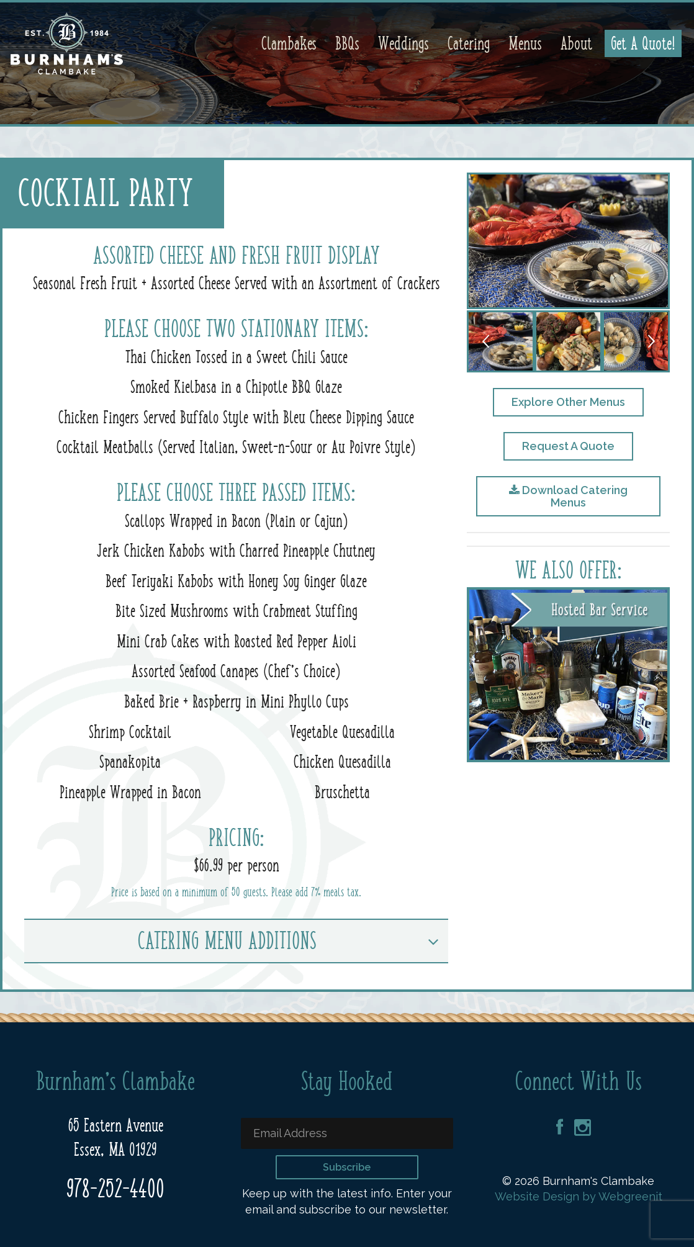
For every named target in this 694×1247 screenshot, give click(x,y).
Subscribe (347, 1167)
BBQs (347, 43)
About (576, 43)
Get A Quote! (643, 43)
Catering (469, 43)
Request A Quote (568, 445)
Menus (525, 43)
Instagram (582, 1128)
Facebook (559, 1127)
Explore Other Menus (568, 401)
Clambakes (289, 43)
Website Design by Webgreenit (578, 1196)
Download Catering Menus (568, 496)
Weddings (403, 43)
